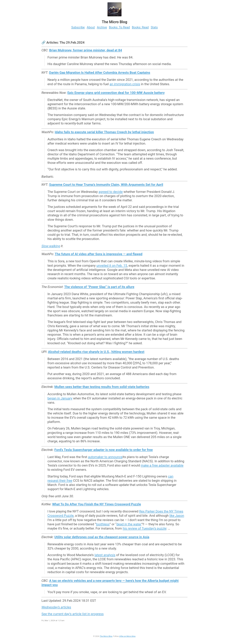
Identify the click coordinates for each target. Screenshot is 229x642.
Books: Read (140, 27)
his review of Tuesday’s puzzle (144, 528)
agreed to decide (111, 192)
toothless (103, 524)
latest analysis (104, 555)
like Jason (176, 515)
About (91, 27)
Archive (102, 27)
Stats (154, 27)
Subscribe (78, 27)
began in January (59, 398)
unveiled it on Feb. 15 (111, 265)
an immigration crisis (125, 84)
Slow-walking (50, 246)
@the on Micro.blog (127, 636)
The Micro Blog (106, 636)
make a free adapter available (162, 465)
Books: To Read (119, 27)
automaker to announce (105, 457)
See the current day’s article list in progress (72, 614)
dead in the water (128, 524)
